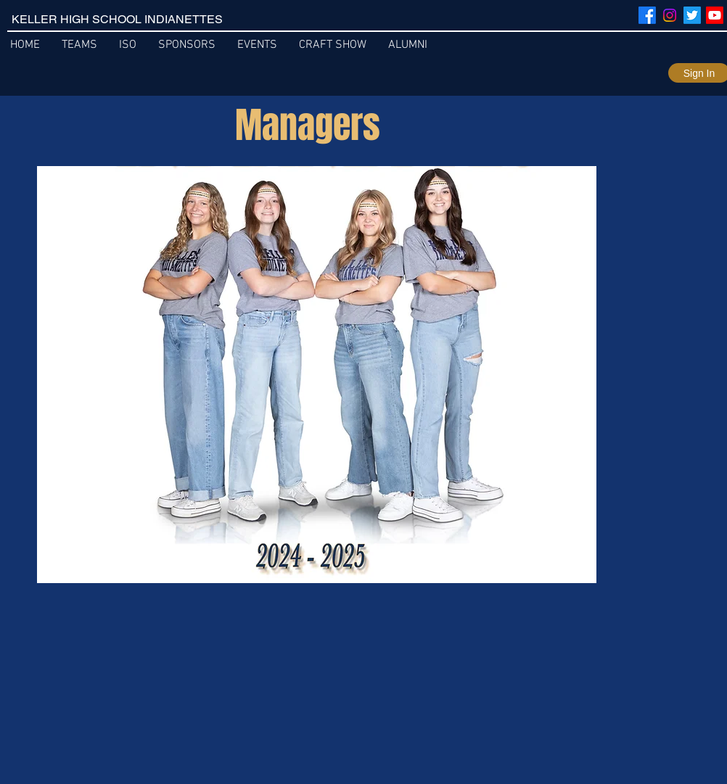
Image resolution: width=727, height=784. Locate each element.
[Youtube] (714, 15)
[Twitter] (692, 15)
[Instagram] (669, 15)
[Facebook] (647, 15)
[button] (407, 45)
